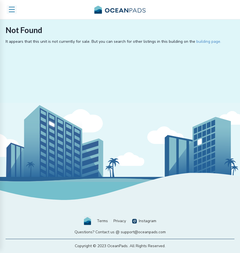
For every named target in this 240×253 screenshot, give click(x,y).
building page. (208, 41)
